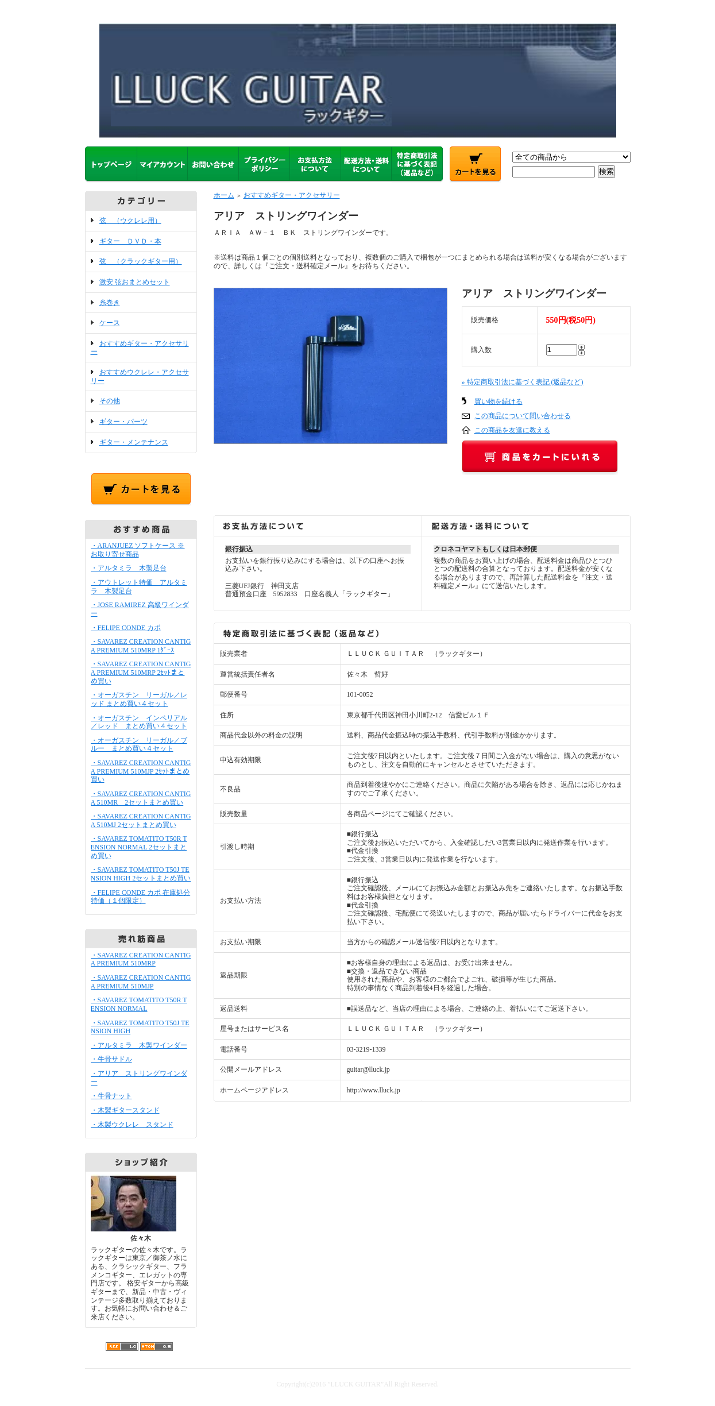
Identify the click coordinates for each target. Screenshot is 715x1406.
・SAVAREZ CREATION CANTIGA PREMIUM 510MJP (141, 982)
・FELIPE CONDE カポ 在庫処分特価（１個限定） (141, 897)
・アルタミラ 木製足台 (129, 568)
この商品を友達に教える (512, 430)
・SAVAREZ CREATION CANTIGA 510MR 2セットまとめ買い (141, 798)
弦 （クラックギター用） (140, 261)
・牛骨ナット (111, 1096)
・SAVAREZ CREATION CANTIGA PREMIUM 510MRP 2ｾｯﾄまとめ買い (141, 672)
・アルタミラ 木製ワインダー (139, 1045)
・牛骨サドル (111, 1059)
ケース (109, 323)
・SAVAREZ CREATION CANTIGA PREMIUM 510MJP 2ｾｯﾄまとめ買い (141, 771)
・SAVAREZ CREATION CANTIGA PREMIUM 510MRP (141, 959)
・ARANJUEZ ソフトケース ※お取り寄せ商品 (138, 550)
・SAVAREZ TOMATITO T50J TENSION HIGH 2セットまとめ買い (141, 874)
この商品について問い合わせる (522, 416)
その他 (109, 401)
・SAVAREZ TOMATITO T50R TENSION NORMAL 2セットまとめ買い (139, 847)
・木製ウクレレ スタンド (132, 1125)
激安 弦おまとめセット (134, 282)
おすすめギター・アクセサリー (292, 195)
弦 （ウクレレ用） (130, 221)
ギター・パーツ (123, 422)
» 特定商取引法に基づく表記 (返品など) (522, 382)
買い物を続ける (498, 401)
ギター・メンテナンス (133, 442)
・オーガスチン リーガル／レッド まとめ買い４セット (139, 699)
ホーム (224, 195)
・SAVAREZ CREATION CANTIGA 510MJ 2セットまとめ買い (141, 820)
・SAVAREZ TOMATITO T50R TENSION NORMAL (139, 1004)
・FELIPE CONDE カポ (126, 628)
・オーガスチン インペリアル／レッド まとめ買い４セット (139, 722)
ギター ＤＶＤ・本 (130, 241)
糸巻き (109, 303)
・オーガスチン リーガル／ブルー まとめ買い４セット (139, 744)
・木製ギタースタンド (125, 1110)
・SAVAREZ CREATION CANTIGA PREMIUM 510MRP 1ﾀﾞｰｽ (141, 646)
